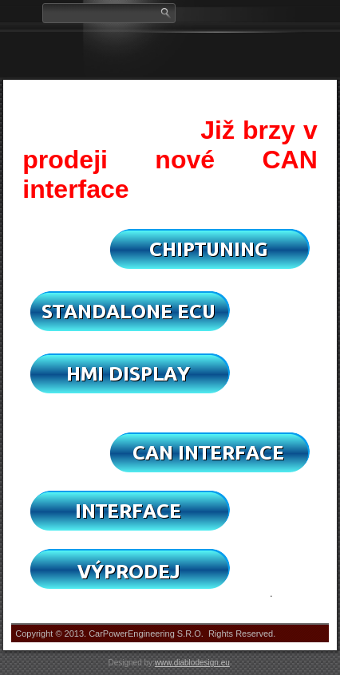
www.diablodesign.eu (192, 662)
